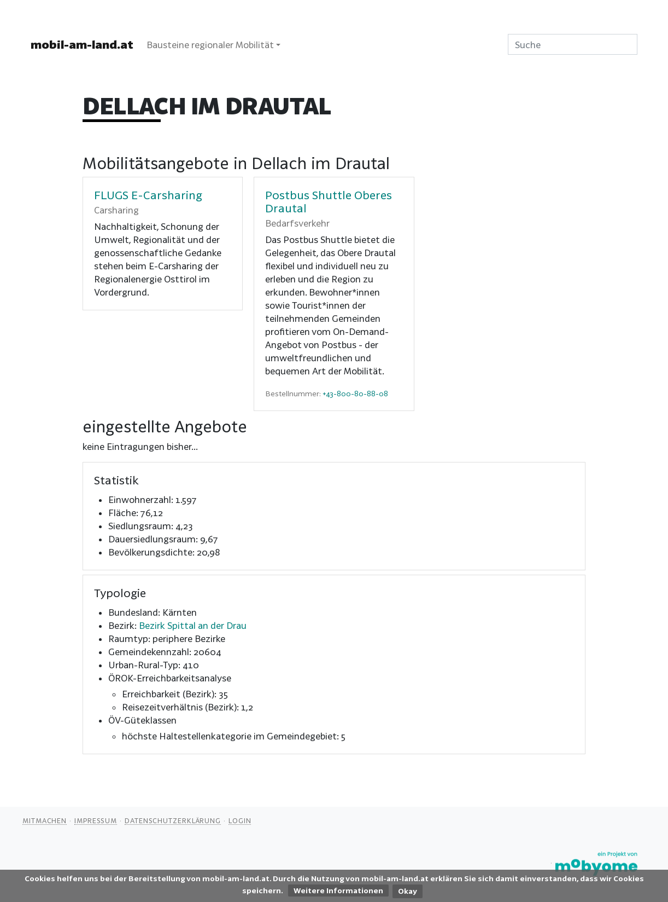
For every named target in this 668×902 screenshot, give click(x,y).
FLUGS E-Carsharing (148, 194)
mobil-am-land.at (82, 44)
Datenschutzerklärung (173, 820)
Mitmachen (44, 820)
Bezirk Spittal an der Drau (193, 625)
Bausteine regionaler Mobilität (210, 44)
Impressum (95, 820)
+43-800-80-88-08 (355, 393)
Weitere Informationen (338, 890)
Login (239, 820)
